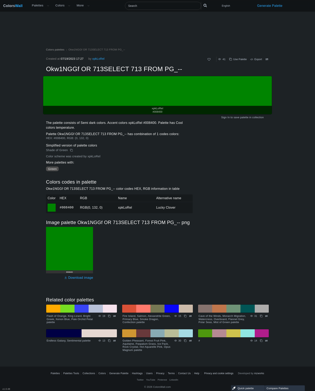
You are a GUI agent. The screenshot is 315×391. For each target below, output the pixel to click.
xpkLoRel (98, 58)
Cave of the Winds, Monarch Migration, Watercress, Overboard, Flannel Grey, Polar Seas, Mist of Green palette (222, 319)
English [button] (226, 5)
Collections (89, 373)
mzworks (259, 373)
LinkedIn (173, 380)
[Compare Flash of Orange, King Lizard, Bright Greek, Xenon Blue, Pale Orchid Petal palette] (114, 316)
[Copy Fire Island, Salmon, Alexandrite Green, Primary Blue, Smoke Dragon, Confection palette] (185, 316)
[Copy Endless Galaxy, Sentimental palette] (109, 340)
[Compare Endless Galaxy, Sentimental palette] (114, 340)
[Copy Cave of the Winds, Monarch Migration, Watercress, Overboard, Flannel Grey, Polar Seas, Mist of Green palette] (261, 316)
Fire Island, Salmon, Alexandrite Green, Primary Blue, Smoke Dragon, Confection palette (147, 319)
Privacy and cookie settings (218, 373)
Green (52, 169)
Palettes (37, 5)
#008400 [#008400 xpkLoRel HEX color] (52, 205)
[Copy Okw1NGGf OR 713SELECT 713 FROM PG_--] (72, 150)
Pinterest (162, 380)
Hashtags (137, 373)
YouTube (150, 380)
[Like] (209, 59)
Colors (13, 6)
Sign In (225, 117)
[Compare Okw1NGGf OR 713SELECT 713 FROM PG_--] (267, 59)
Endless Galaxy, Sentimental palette (69, 340)
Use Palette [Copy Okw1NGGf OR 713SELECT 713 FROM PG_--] (238, 59)
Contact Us (184, 373)
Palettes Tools (71, 373)
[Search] (163, 6)
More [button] (80, 5)
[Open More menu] (48, 6)
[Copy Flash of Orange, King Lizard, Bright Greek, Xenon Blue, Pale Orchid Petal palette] (109, 316)
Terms (171, 373)
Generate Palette (269, 5)
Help (196, 373)
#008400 (67, 207)
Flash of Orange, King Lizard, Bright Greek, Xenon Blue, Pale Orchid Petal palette (70, 319)
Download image (78, 277)
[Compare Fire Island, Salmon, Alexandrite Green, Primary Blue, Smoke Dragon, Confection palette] (190, 316)
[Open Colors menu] (69, 6)
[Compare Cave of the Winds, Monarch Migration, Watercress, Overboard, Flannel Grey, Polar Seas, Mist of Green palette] (266, 316)
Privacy (160, 373)
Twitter (140, 380)
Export (256, 59)
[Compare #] (266, 340)
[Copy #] (261, 340)
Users (149, 373)
